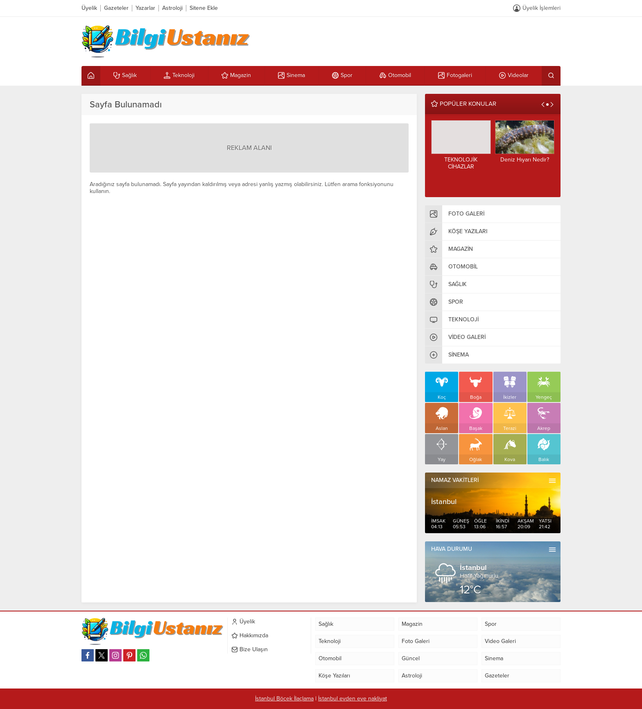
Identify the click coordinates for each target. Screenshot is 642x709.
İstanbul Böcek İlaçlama (284, 698)
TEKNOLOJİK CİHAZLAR (460, 163)
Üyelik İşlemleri (541, 8)
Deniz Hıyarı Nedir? (524, 159)
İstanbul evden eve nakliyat (352, 698)
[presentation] (542, 104)
